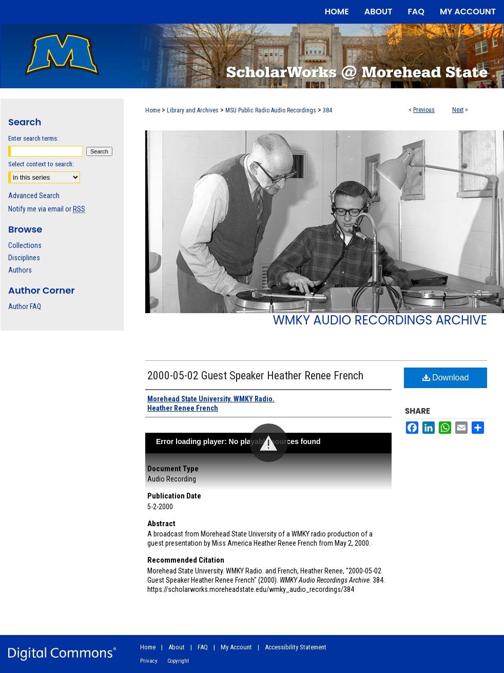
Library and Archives (193, 110)
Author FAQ (24, 306)
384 (327, 110)
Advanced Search (34, 195)
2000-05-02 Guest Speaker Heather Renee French (255, 375)
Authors (20, 270)
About (176, 647)
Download (445, 377)
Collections (25, 245)
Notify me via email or (46, 209)
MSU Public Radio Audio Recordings (270, 110)
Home (152, 110)
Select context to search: (41, 164)
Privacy (149, 661)
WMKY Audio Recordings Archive (380, 320)
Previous (424, 109)
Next (457, 109)
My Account (236, 647)
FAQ (203, 647)
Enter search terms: (33, 138)
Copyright (178, 661)
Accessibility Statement (295, 647)
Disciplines (24, 258)
